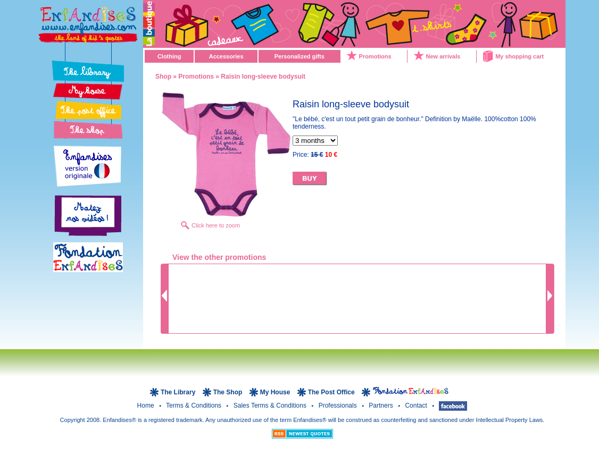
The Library (179, 392)
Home (146, 405)
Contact (417, 405)
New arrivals (443, 56)
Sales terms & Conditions (271, 405)
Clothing (169, 56)
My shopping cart (519, 56)
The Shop (228, 392)
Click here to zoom (216, 225)
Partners (382, 405)
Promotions (375, 56)
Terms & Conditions (194, 405)
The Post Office (332, 392)
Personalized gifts (299, 56)
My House (275, 392)
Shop (163, 76)
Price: (315, 154)
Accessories (226, 56)
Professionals (339, 405)
